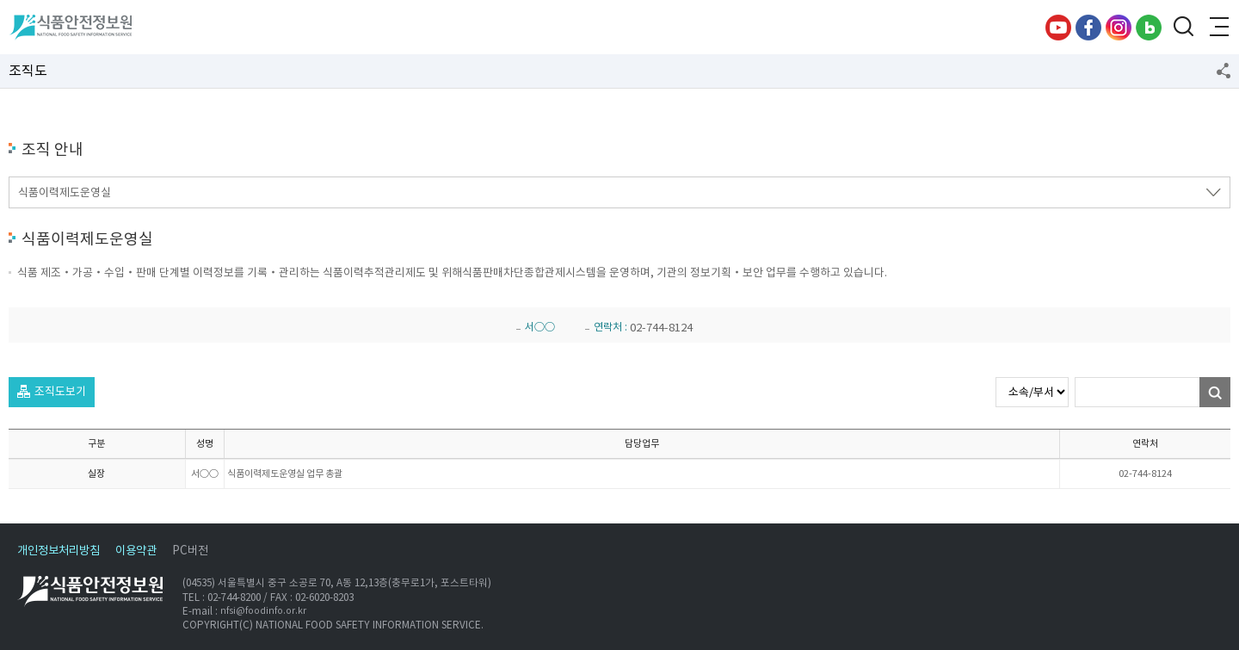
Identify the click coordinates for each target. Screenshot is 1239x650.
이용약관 (136, 550)
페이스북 (1088, 27)
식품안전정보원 (70, 27)
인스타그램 (1118, 27)
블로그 (1149, 27)
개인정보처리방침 (58, 550)
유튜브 (1058, 27)
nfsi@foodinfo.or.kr (263, 610)
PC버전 (190, 550)
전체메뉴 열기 (1217, 27)
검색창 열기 (1183, 27)
